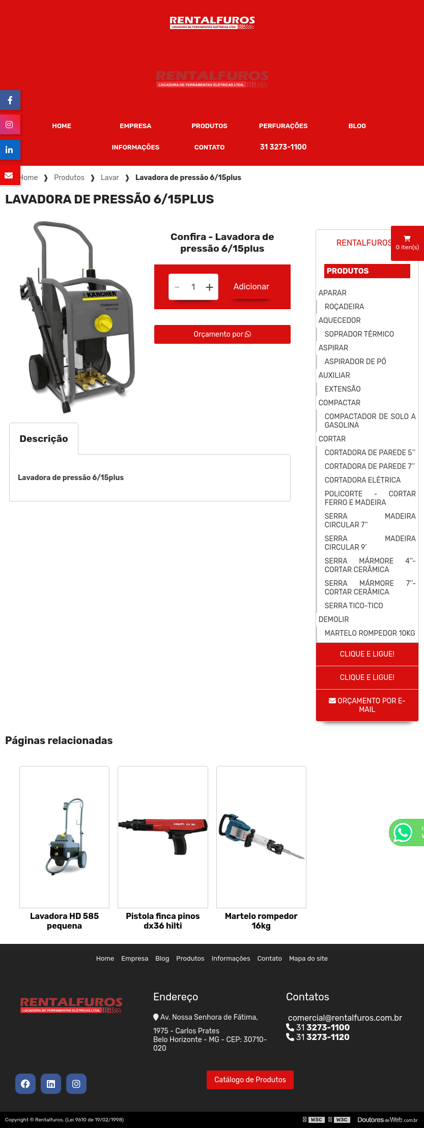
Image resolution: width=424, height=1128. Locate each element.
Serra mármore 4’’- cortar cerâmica (370, 565)
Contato (209, 147)
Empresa (135, 126)
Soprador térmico (359, 334)
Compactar (340, 403)
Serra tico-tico (354, 606)
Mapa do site (308, 958)
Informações (136, 147)
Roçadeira (344, 307)
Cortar (332, 439)
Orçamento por (222, 334)
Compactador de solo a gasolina (370, 421)
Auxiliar (334, 375)
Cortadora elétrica (363, 480)
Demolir (334, 619)
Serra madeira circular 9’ (370, 543)
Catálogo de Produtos (250, 1080)
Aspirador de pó (355, 362)
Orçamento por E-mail (367, 705)
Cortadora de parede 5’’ (370, 453)
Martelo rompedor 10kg (370, 633)
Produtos (209, 126)
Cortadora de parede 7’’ (370, 466)
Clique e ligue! (367, 654)
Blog (357, 126)
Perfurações (283, 126)
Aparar (333, 293)
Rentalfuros (364, 243)
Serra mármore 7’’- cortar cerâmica (370, 588)
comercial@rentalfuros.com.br (344, 1018)
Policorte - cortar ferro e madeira (370, 498)
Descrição (43, 438)
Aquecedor (340, 320)
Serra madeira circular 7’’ (370, 520)
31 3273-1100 (283, 147)
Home (61, 126)
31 (318, 1027)
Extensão (343, 389)
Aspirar (333, 348)
